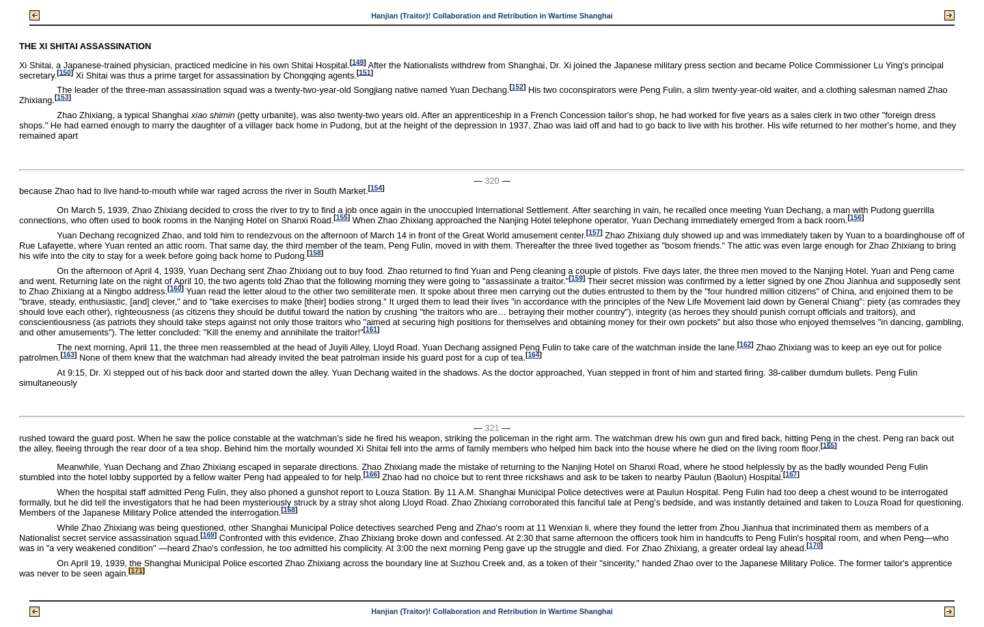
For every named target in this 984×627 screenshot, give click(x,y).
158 (315, 253)
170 (815, 545)
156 (856, 217)
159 (577, 278)
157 (594, 232)
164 (533, 355)
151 (364, 72)
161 (371, 329)
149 (358, 62)
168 (289, 510)
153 (62, 97)
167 (791, 474)
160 (175, 288)
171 (137, 570)
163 (68, 355)
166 (371, 474)
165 (828, 445)
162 (745, 344)
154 (376, 188)
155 (342, 217)
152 (517, 87)
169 (209, 535)
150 (65, 72)
